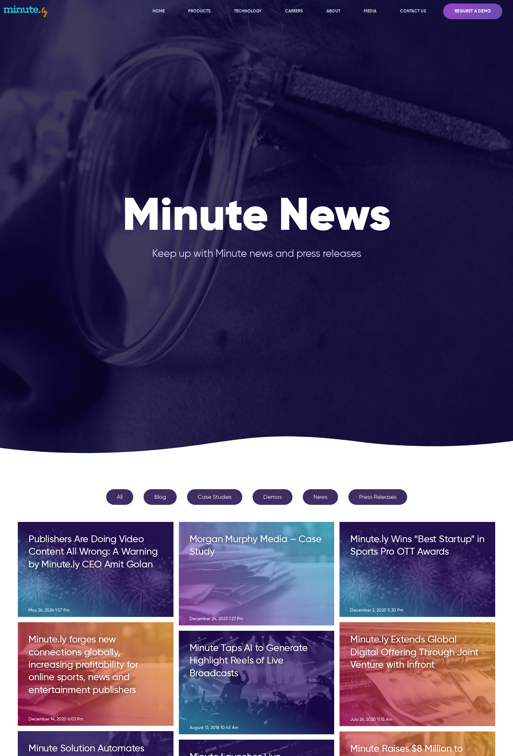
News (320, 496)
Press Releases (378, 496)
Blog (160, 496)
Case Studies (215, 496)
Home (158, 11)
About (333, 11)
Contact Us (413, 11)
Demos (272, 496)
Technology (247, 11)
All (120, 496)
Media (370, 11)
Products (199, 11)
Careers (294, 11)
